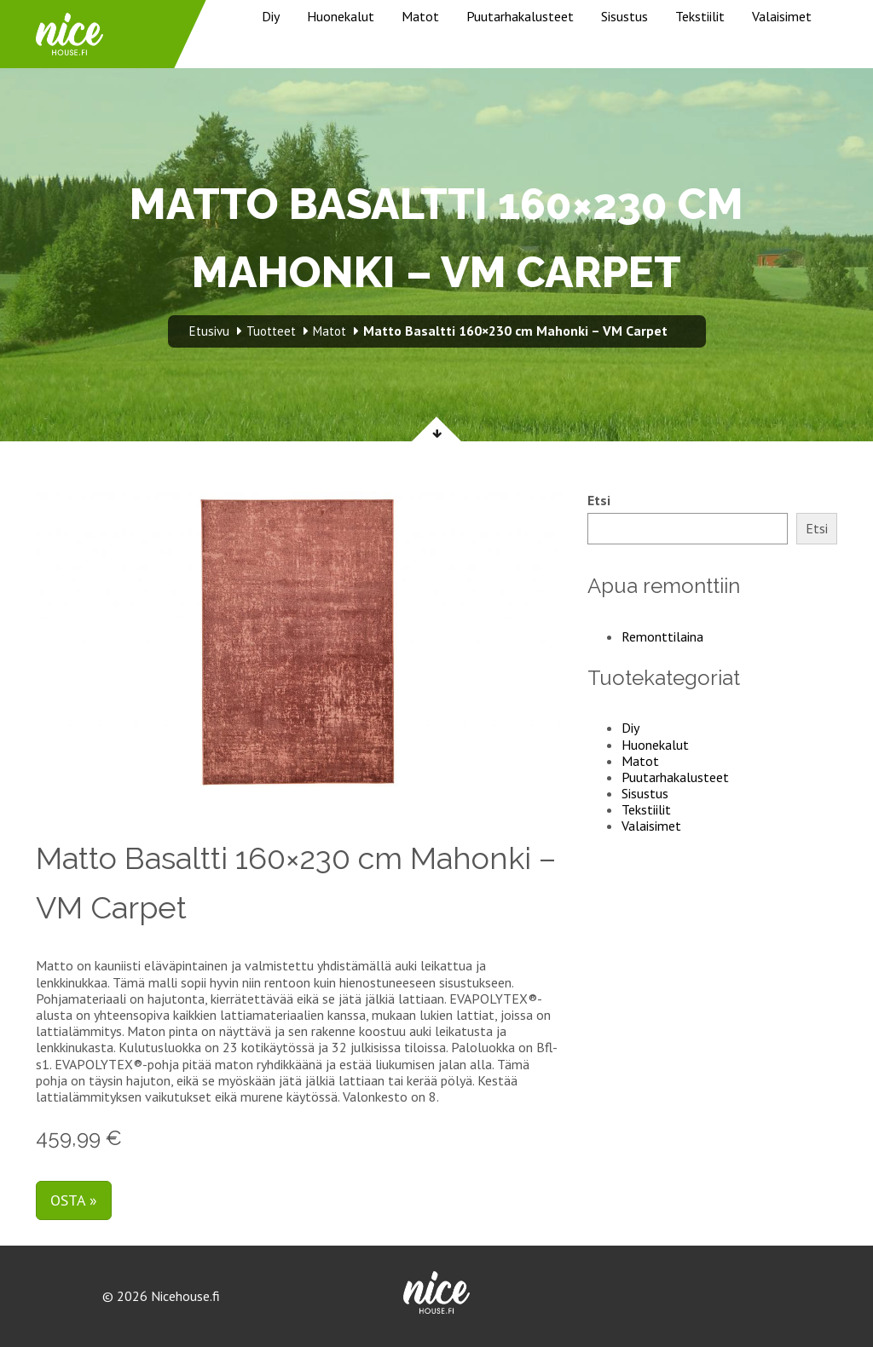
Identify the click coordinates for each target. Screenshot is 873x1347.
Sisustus (624, 16)
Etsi (598, 500)
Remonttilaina (662, 636)
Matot (420, 16)
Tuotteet (271, 331)
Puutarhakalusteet (520, 16)
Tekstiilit (700, 16)
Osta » (73, 1200)
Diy (271, 16)
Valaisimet (782, 16)
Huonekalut (340, 16)
